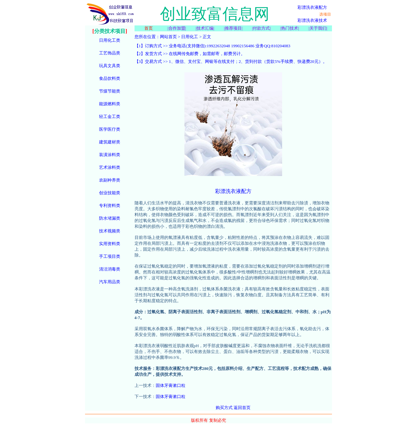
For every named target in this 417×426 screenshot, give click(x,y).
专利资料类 (109, 205)
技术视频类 (109, 230)
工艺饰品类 (109, 53)
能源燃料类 (109, 103)
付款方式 (261, 28)
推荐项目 (233, 28)
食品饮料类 (109, 78)
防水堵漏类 (109, 218)
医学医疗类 (109, 129)
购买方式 (224, 407)
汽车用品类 (109, 281)
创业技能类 (109, 192)
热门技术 (289, 28)
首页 (148, 28)
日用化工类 (109, 40)
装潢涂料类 (109, 154)
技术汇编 (204, 28)
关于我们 (317, 28)
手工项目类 (109, 256)
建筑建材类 (109, 142)
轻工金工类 (109, 116)
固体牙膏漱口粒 (170, 385)
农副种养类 (109, 180)
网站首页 (168, 36)
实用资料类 (109, 243)
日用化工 (189, 36)
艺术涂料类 (109, 167)
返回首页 (242, 407)
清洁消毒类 (109, 269)
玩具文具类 (109, 65)
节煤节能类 (109, 91)
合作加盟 (176, 28)
